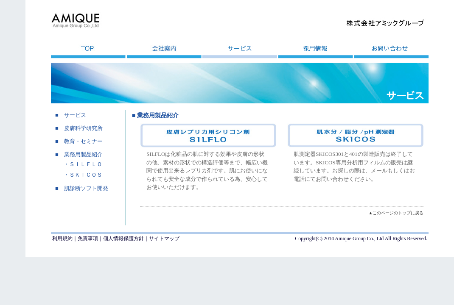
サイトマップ (164, 238)
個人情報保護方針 (123, 238)
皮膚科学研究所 (83, 128)
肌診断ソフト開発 (86, 188)
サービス (75, 115)
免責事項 (88, 238)
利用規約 (62, 238)
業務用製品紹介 (83, 154)
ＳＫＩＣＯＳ (85, 175)
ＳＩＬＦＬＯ (85, 164)
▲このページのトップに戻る (395, 213)
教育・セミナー (83, 141)
